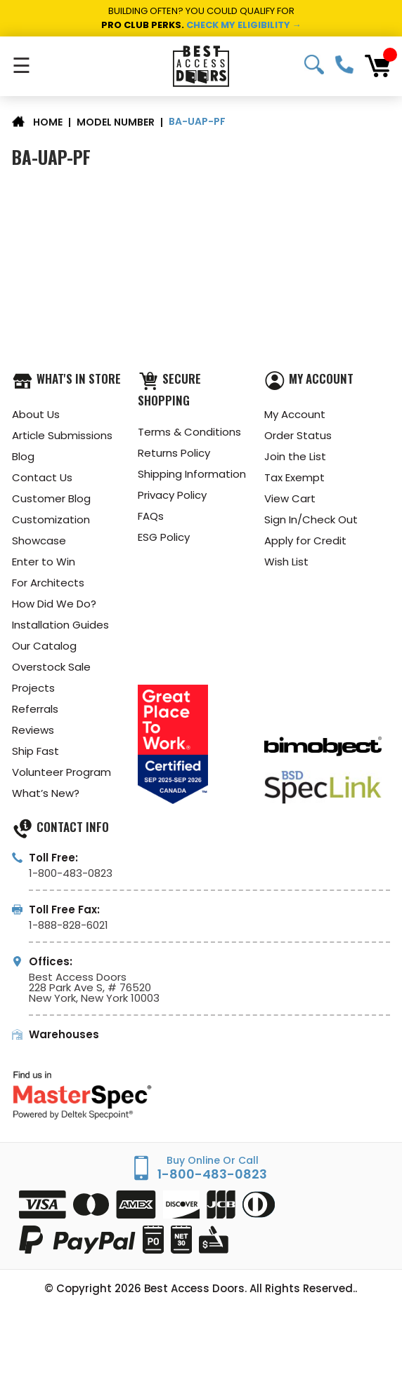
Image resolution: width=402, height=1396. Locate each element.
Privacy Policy (172, 495)
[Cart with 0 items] (377, 66)
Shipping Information (192, 474)
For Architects (48, 582)
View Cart (290, 498)
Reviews (33, 730)
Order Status (298, 435)
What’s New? (45, 793)
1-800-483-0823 (344, 64)
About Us (36, 414)
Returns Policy (174, 452)
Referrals (35, 709)
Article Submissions (62, 435)
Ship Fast (35, 751)
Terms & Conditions (189, 431)
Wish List (286, 561)
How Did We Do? (54, 603)
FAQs (151, 516)
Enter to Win (43, 561)
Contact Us (42, 477)
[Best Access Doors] (201, 66)
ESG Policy (164, 537)
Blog (23, 456)
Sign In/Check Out (311, 519)
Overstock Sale (51, 666)
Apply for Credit (305, 540)
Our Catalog (44, 645)
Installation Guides (60, 624)
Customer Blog (51, 498)
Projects (33, 687)
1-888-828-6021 (68, 925)
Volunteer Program (61, 772)
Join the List (295, 456)
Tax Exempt (294, 477)
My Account (294, 414)
